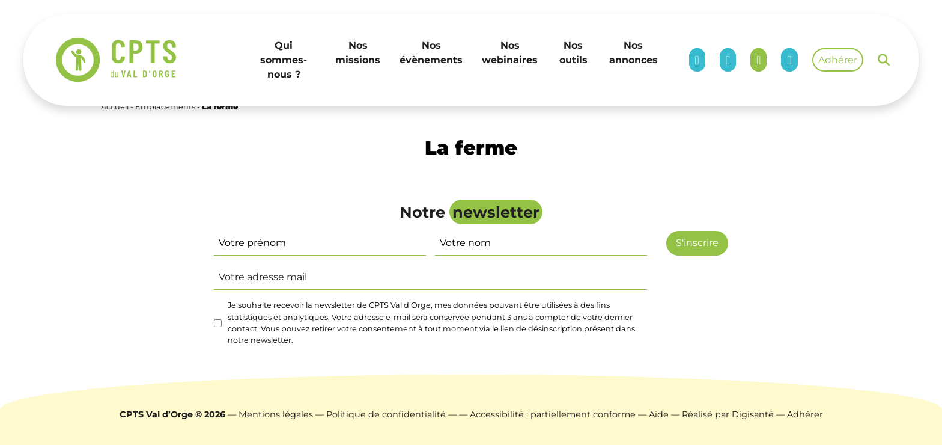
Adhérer (837, 60)
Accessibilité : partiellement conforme (553, 414)
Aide (659, 414)
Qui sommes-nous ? (283, 60)
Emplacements (165, 106)
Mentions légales (276, 414)
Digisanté (753, 414)
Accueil (115, 106)
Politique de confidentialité (386, 414)
